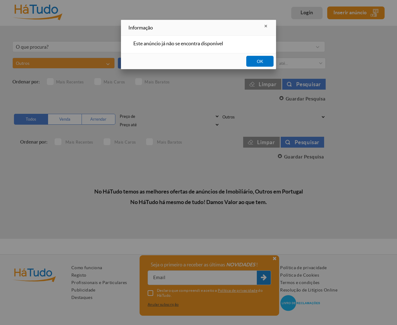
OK (260, 61)
